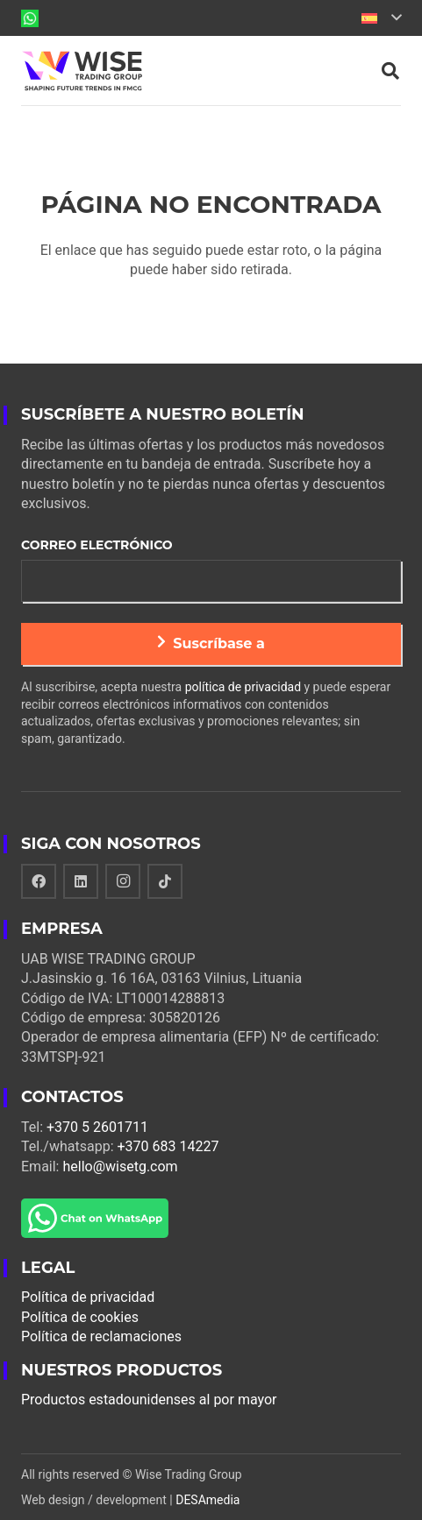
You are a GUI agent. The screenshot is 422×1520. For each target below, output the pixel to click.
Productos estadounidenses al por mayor (149, 1399)
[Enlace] (30, 18)
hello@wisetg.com (119, 1166)
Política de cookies (80, 1317)
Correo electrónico (97, 545)
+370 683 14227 (168, 1146)
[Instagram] (122, 881)
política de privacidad (243, 687)
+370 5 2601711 (97, 1127)
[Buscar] (390, 71)
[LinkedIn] (80, 881)
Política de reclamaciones (101, 1336)
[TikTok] (164, 881)
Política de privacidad (87, 1297)
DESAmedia (207, 1500)
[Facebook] (38, 881)
